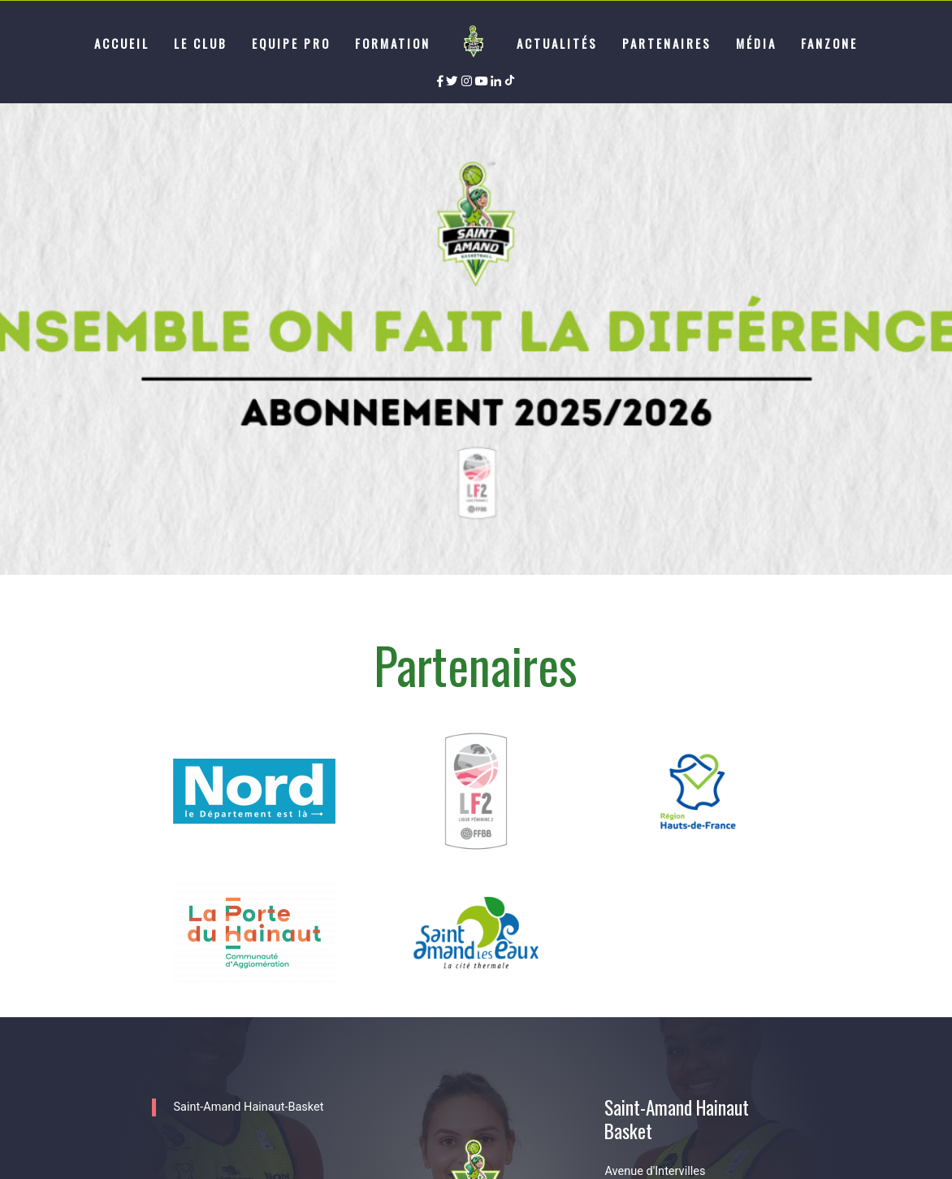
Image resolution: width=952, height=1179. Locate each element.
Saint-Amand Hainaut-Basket (248, 1107)
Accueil (121, 43)
